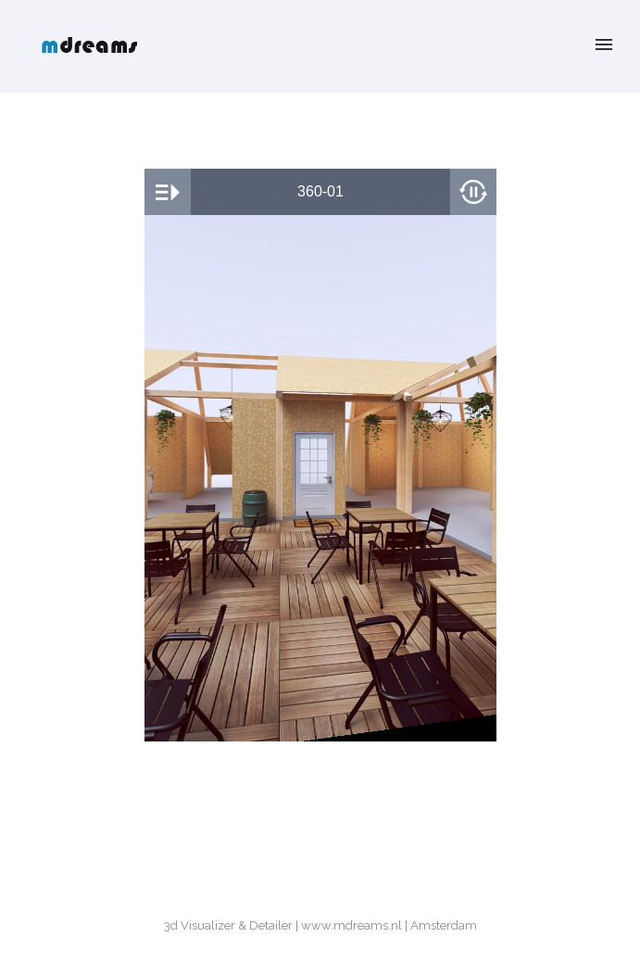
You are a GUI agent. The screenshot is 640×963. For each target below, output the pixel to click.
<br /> (320, 455)
